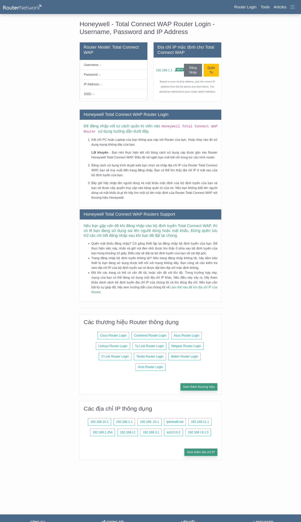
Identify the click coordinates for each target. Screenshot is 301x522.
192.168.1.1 (164, 70)
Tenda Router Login (150, 356)
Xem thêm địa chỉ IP (201, 452)
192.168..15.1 (149, 421)
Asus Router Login (187, 335)
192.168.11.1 (200, 421)
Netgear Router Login (186, 346)
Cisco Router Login (113, 335)
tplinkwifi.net (174, 421)
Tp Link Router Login (149, 346)
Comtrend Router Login (150, 335)
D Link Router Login (115, 356)
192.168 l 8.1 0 (198, 432)
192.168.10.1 (99, 421)
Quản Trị (211, 70)
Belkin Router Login (184, 356)
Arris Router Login (150, 367)
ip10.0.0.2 (173, 432)
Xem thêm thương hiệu (199, 386)
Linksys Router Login (112, 346)
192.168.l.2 (127, 432)
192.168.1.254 (102, 432)
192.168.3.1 (151, 432)
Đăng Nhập (193, 70)
